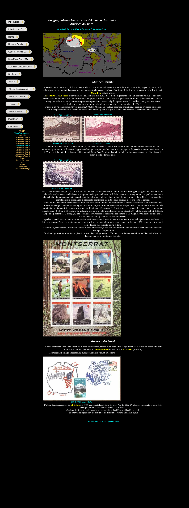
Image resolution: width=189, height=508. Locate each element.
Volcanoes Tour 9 (23, 154)
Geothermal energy (22, 169)
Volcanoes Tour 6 (23, 148)
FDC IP (22, 131)
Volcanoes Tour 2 (23, 139)
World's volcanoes (22, 133)
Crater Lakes (22, 166)
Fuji (22, 162)
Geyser (22, 164)
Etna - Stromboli (22, 160)
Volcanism (23, 135)
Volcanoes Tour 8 (23, 152)
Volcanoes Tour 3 (23, 141)
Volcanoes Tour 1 (23, 137)
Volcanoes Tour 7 (23, 150)
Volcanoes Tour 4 (23, 144)
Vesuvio (23, 158)
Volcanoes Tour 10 (23, 156)
